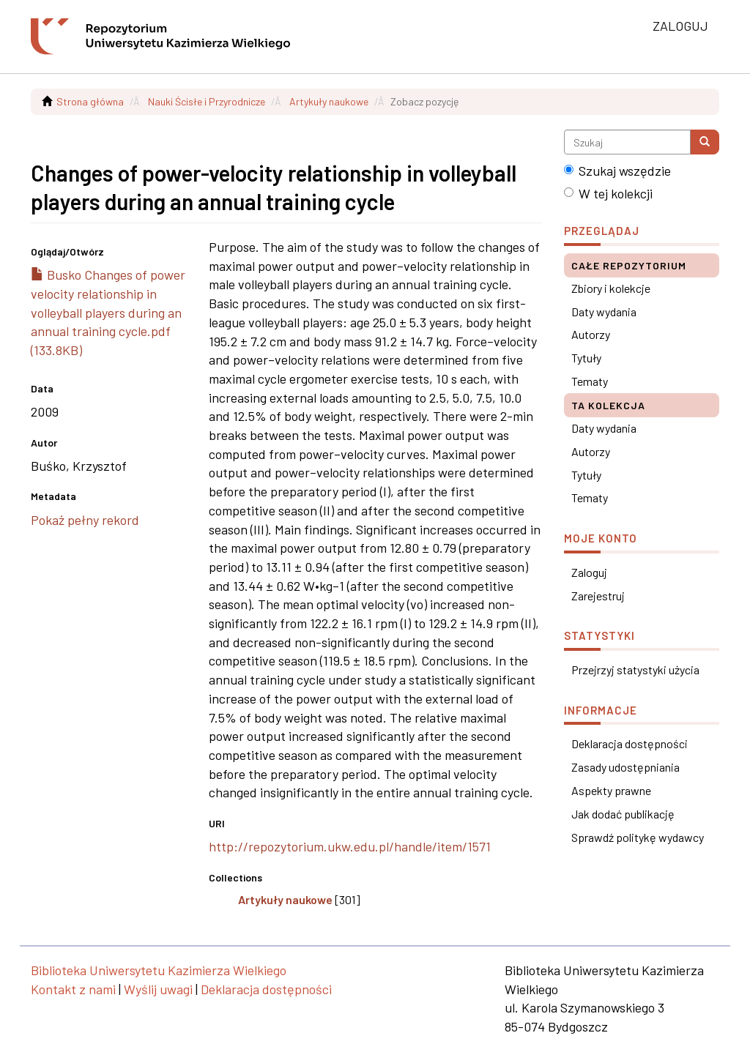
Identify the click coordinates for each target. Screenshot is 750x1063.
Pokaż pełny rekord (85, 520)
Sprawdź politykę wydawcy (637, 837)
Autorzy (590, 334)
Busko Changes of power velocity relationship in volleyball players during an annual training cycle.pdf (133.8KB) (108, 312)
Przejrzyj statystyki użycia (635, 669)
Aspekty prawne (611, 790)
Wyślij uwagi (158, 989)
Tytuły (586, 358)
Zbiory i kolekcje (610, 288)
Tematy (589, 381)
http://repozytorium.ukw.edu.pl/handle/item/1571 (350, 846)
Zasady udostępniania (625, 767)
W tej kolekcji (608, 193)
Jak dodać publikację (623, 814)
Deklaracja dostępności (629, 743)
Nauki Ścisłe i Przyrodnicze (206, 101)
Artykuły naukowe (328, 101)
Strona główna (90, 101)
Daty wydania (603, 311)
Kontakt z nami (73, 989)
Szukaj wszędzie (617, 171)
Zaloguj (589, 572)
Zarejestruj (598, 596)
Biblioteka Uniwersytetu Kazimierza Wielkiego (158, 970)
